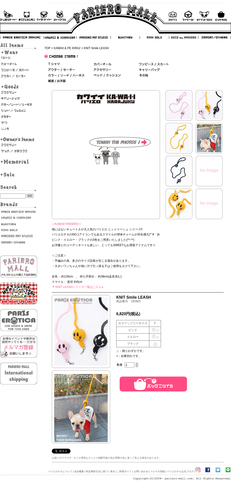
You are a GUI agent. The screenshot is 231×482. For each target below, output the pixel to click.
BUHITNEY (125, 37)
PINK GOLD (154, 37)
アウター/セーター (18, 76)
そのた (18, 129)
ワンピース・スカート (18, 70)
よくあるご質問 (27, 16)
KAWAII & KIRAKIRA (60, 37)
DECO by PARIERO (183, 37)
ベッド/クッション (18, 110)
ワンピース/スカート (154, 64)
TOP (47, 48)
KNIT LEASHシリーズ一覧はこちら (78, 287)
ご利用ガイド (8, 16)
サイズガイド (44, 16)
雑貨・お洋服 (18, 151)
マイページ (188, 16)
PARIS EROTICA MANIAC (22, 37)
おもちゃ (18, 117)
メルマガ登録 (157, 471)
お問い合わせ (60, 16)
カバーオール (18, 64)
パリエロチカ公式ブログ (180, 471)
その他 (143, 75)
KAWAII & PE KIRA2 (67, 48)
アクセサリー (18, 92)
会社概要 (79, 471)
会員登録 (204, 16)
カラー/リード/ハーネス (18, 104)
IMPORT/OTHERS (214, 37)
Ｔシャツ (54, 64)
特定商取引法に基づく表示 (100, 471)
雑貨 (57, 81)
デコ (18, 123)
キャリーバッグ (18, 98)
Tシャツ (18, 58)
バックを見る (221, 16)
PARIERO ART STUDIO (93, 37)
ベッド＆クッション (107, 75)
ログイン (172, 16)
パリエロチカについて (60, 471)
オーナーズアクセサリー (18, 145)
